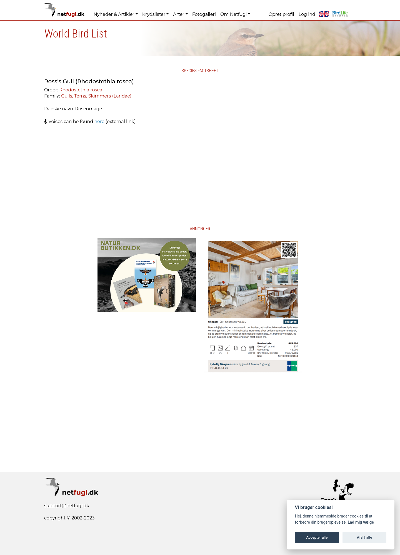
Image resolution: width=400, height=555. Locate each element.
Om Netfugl (233, 14)
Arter (178, 14)
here (99, 121)
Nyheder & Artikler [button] (114, 14)
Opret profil (281, 14)
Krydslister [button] (153, 14)
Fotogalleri (204, 14)
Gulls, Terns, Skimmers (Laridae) (96, 96)
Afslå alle (364, 537)
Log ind (307, 14)
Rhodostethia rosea (80, 89)
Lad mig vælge (361, 522)
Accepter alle (317, 537)
